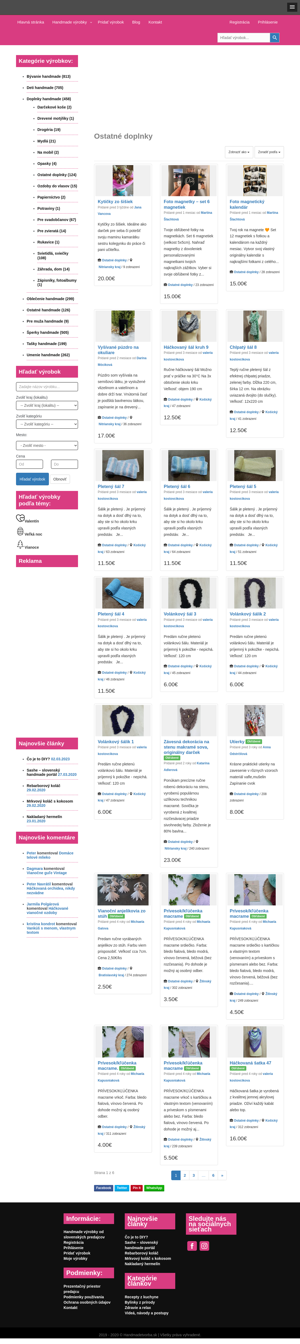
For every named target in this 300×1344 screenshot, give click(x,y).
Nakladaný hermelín (44, 817)
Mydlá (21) (46, 141)
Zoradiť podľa (269, 152)
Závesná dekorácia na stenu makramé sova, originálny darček (186, 747)
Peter (31, 853)
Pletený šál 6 (177, 486)
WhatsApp (154, 1188)
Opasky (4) (47, 163)
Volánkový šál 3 (180, 614)
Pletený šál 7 (111, 486)
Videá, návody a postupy (147, 1313)
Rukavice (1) (48, 242)
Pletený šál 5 (243, 486)
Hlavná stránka (30, 22)
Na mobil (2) (48, 152)
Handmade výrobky (69, 22)
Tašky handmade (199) (47, 344)
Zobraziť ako (239, 152)
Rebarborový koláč (43, 786)
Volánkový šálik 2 (248, 614)
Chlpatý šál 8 (243, 347)
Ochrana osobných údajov (87, 1302)
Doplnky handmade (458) (49, 99)
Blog (136, 22)
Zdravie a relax (138, 1308)
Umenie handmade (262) (48, 355)
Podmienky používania (84, 1297)
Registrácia (239, 22)
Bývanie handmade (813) (49, 76)
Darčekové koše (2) (54, 107)
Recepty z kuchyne (141, 1297)
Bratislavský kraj (111, 975)
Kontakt (155, 22)
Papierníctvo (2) (51, 197)
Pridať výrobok (111, 22)
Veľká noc (29, 534)
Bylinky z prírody (140, 1302)
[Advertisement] (189, 84)
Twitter (122, 1188)
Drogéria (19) (48, 129)
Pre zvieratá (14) (51, 231)
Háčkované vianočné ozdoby (47, 910)
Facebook (103, 1188)
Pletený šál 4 (111, 614)
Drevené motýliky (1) (55, 118)
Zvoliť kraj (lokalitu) (32, 397)
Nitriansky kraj (109, 267)
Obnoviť (60, 479)
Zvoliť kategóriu (29, 416)
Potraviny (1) (48, 208)
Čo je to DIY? (38, 759)
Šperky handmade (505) (48, 332)
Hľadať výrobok (32, 479)
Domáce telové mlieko (50, 855)
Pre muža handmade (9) (48, 321)
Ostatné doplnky (114, 260)
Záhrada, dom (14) (53, 269)
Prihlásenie (268, 22)
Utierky (237, 741)
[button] (292, 7)
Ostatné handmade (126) (48, 310)
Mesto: (21, 435)
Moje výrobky (75, 1258)
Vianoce (27, 547)
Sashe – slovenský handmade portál (43, 772)
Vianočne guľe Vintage (47, 873)
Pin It (137, 1188)
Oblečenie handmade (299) (50, 299)
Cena (20, 456)
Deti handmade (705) (45, 88)
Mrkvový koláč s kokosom (50, 801)
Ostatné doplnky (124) (56, 175)
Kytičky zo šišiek (115, 201)
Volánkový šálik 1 (116, 741)
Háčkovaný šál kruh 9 (186, 347)
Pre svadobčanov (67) (56, 220)
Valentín (27, 521)
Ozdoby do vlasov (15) (57, 186)
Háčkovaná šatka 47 (250, 1062)
